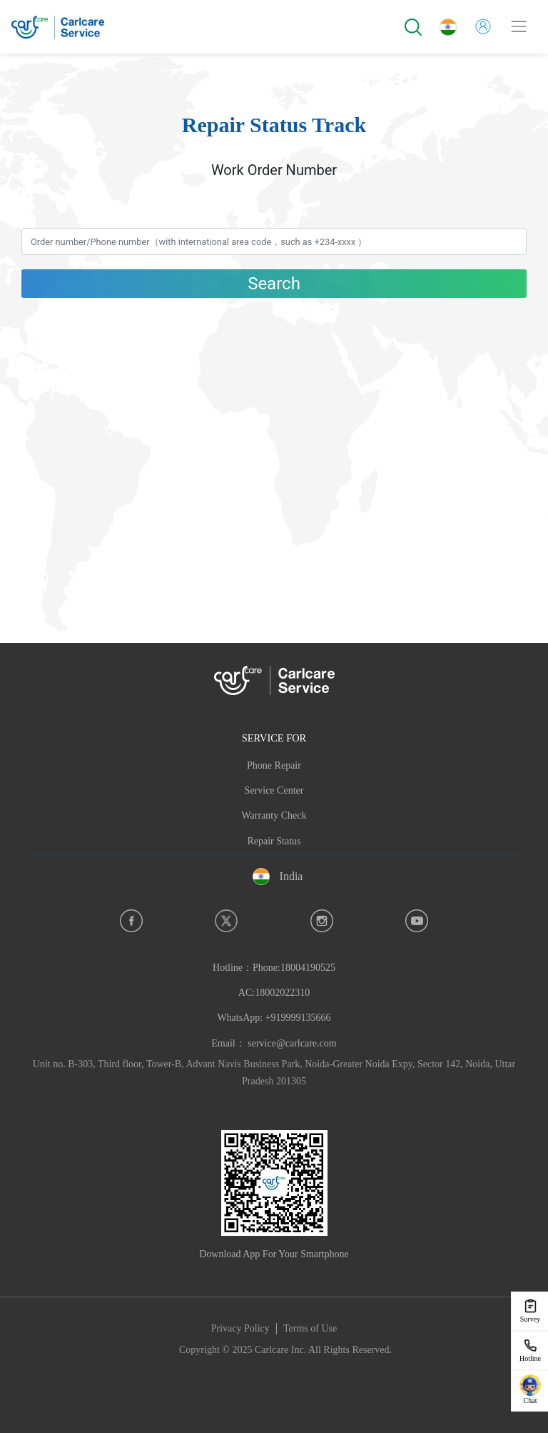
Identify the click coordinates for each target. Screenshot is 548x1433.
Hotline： (274, 992)
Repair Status (273, 841)
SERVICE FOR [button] (274, 738)
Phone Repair (274, 765)
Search (274, 284)
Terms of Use (310, 1328)
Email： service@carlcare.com (273, 1043)
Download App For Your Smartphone (274, 1254)
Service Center (274, 790)
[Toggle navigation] (519, 26)
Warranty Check (274, 815)
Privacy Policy (240, 1328)
